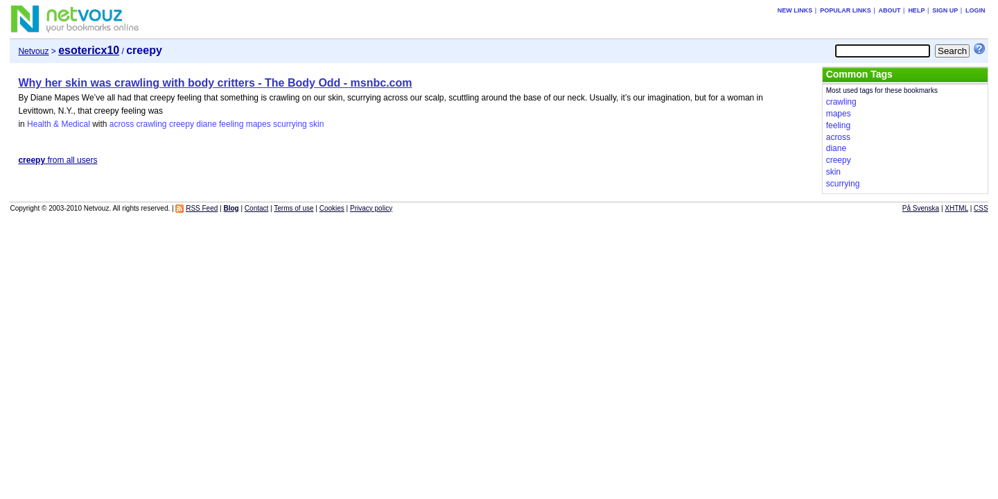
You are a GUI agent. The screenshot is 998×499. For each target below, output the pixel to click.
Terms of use (293, 208)
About (890, 10)
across (122, 124)
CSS (981, 208)
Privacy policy (371, 208)
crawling (152, 124)
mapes (258, 124)
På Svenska (920, 208)
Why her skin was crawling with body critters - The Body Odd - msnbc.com (215, 83)
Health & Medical (58, 124)
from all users (57, 160)
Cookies (331, 208)
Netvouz (33, 51)
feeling (231, 124)
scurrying (290, 124)
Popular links (845, 10)
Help (916, 10)
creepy (181, 124)
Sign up (945, 10)
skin (316, 124)
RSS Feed (202, 208)
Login (975, 10)
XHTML (956, 208)
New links (795, 10)
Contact (256, 208)
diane (206, 124)
